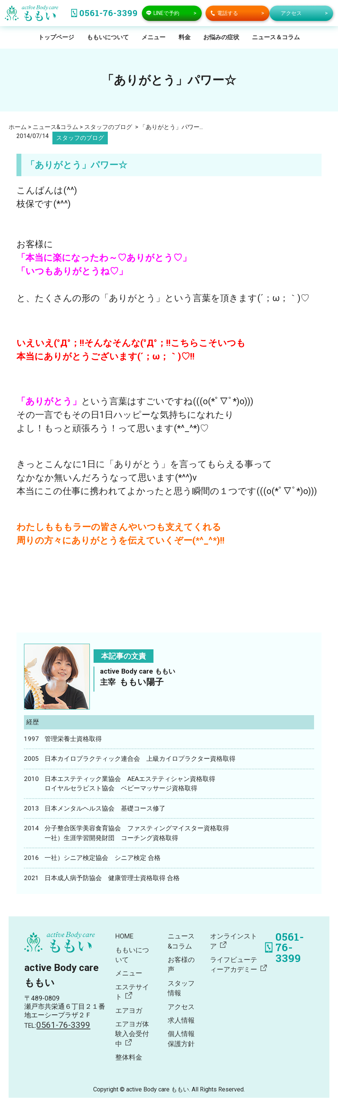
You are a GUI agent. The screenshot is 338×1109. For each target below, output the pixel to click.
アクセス (181, 1007)
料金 (185, 37)
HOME (124, 936)
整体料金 (128, 1057)
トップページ (56, 37)
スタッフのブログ (80, 137)
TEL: (57, 1025)
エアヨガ (128, 1010)
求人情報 (181, 1020)
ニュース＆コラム (276, 37)
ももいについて (108, 37)
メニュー (153, 37)
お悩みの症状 (221, 37)
